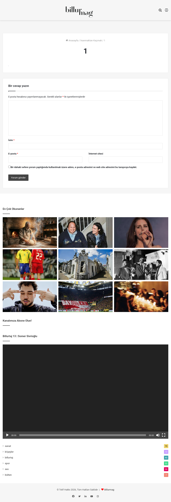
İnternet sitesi (96, 153)
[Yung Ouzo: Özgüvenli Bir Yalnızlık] (30, 296)
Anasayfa (72, 40)
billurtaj (9, 457)
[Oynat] (7, 435)
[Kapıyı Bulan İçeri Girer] (141, 296)
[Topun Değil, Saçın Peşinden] (30, 264)
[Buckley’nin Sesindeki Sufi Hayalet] (85, 232)
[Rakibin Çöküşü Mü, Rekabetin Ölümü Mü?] (85, 296)
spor (7, 463)
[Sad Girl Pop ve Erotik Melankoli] (141, 232)
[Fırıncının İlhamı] (30, 232)
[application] (85, 391)
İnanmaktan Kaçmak (91, 40)
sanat (8, 445)
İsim (11, 140)
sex (7, 469)
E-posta (13, 153)
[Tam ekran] (163, 435)
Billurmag (109, 489)
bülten (8, 474)
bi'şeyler (9, 451)
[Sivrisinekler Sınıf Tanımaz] (85, 264)
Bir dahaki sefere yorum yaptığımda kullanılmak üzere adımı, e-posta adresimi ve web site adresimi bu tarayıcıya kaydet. (74, 167)
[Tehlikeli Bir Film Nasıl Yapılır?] (141, 264)
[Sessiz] (158, 435)
